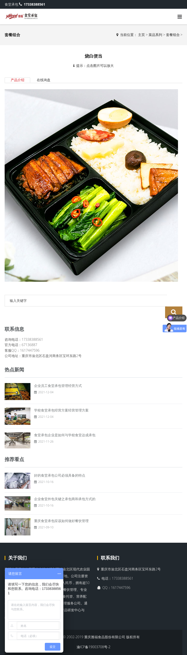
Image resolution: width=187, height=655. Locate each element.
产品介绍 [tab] (17, 80)
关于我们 (17, 546)
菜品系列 (155, 34)
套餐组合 (173, 34)
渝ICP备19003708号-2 (94, 635)
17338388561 (32, 4)
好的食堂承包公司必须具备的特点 (59, 463)
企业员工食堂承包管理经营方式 (58, 373)
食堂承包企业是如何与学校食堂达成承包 (64, 423)
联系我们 (110, 546)
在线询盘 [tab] (44, 80)
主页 (141, 34)
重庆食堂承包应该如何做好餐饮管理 (61, 509)
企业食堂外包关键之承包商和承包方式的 (64, 487)
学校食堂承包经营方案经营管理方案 (61, 398)
